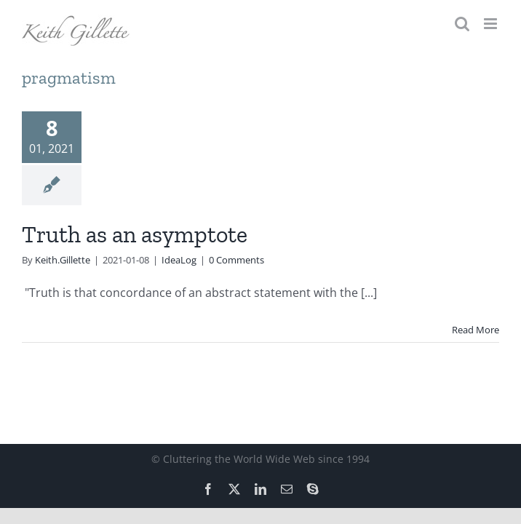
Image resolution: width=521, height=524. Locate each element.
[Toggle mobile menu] (491, 23)
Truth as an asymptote (134, 234)
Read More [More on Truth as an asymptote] (475, 329)
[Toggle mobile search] (462, 23)
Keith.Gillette (62, 259)
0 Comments (236, 259)
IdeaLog (179, 259)
